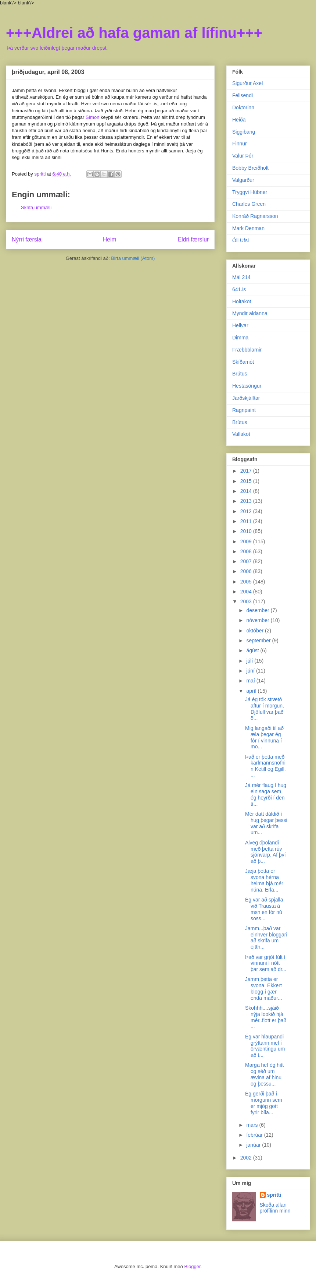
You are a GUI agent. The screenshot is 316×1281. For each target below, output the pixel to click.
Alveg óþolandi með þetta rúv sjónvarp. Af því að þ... (265, 852)
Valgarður (243, 180)
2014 (246, 491)
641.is (239, 289)
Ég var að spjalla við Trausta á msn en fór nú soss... (264, 909)
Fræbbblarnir (247, 350)
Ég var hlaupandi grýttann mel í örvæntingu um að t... (265, 1046)
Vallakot (241, 434)
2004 (246, 591)
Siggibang (243, 132)
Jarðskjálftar (246, 398)
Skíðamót (243, 362)
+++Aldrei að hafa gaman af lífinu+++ (134, 33)
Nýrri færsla (27, 239)
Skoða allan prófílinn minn (275, 1208)
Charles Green (249, 204)
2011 (246, 521)
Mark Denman (248, 228)
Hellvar (240, 325)
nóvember (258, 620)
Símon (93, 117)
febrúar (255, 1135)
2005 (246, 582)
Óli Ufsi (240, 240)
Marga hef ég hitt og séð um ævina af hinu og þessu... (264, 1074)
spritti (274, 1195)
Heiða (239, 120)
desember (258, 610)
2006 (246, 571)
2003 (246, 601)
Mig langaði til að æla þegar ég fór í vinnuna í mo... (264, 737)
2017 (246, 471)
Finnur (239, 144)
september (259, 640)
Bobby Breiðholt (250, 168)
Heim (109, 239)
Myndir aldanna (249, 313)
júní (251, 671)
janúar (254, 1145)
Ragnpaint (244, 410)
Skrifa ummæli (36, 207)
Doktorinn (243, 107)
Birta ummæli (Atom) (133, 258)
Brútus (239, 374)
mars (252, 1125)
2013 (246, 501)
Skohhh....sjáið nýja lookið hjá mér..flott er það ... (265, 1017)
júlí (250, 661)
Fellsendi (242, 95)
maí (251, 681)
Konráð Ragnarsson (255, 216)
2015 (246, 481)
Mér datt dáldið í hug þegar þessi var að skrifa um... (266, 823)
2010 (246, 531)
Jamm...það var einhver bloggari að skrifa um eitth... (266, 937)
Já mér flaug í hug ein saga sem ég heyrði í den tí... (265, 794)
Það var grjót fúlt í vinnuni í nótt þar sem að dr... (265, 963)
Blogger (192, 1266)
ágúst (253, 650)
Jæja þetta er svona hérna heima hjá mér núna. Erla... (264, 880)
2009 (246, 541)
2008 (246, 551)
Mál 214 (241, 277)
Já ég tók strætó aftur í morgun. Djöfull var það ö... (264, 708)
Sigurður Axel (247, 83)
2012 (246, 511)
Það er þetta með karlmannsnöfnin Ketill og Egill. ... (265, 766)
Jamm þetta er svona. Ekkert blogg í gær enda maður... (263, 988)
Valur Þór (242, 156)
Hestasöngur (246, 386)
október (255, 631)
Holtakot (241, 301)
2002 (246, 1158)
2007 (246, 561)
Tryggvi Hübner (249, 192)
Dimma (240, 337)
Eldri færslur (193, 239)
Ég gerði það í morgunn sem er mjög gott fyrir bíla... (263, 1103)
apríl (252, 691)
